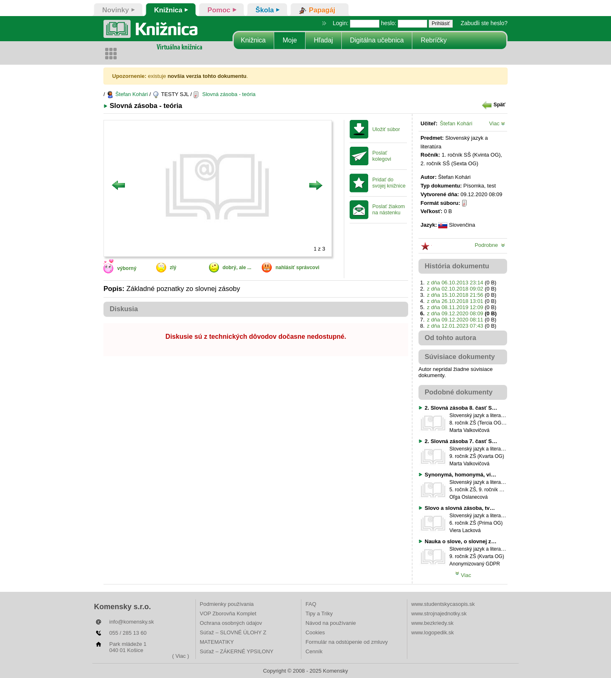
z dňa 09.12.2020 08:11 (455, 320)
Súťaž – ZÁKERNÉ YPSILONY (237, 651)
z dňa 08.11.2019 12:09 (455, 307)
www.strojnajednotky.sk (439, 613)
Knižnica (253, 40)
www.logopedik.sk (432, 632)
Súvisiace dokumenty (460, 357)
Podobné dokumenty (459, 392)
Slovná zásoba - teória (224, 94)
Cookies (315, 632)
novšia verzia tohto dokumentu (206, 76)
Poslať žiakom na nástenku (388, 210)
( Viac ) (180, 656)
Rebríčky (433, 40)
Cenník (314, 651)
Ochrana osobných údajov (231, 623)
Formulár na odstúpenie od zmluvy (347, 642)
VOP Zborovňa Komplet (228, 613)
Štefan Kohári (127, 94)
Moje (289, 40)
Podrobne (490, 245)
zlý (173, 267)
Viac (497, 123)
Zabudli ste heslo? (484, 23)
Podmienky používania (227, 604)
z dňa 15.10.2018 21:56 (455, 295)
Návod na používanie (331, 623)
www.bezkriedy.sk (432, 623)
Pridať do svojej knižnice (389, 183)
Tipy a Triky (319, 613)
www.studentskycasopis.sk (443, 604)
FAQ (311, 604)
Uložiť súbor (386, 129)
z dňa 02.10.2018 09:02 (455, 289)
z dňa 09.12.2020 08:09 (455, 313)
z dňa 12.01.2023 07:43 (455, 326)
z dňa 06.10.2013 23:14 (455, 282)
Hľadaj (323, 40)
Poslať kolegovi (381, 156)
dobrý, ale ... (237, 267)
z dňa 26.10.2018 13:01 (455, 301)
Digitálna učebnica (377, 40)
